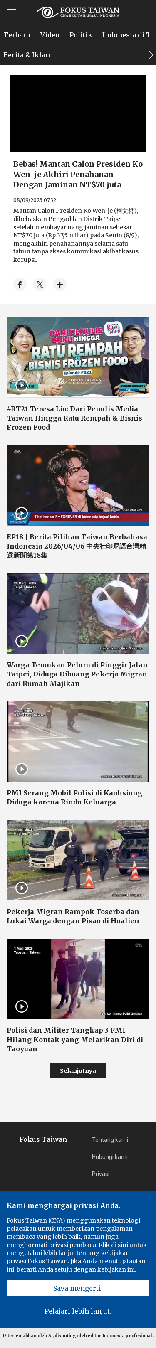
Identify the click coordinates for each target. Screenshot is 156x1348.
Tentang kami (110, 1139)
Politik (80, 35)
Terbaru (16, 35)
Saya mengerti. (78, 1288)
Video (49, 35)
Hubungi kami (110, 1157)
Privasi (100, 1174)
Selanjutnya (78, 1071)
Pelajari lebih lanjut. (78, 1311)
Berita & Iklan (26, 55)
